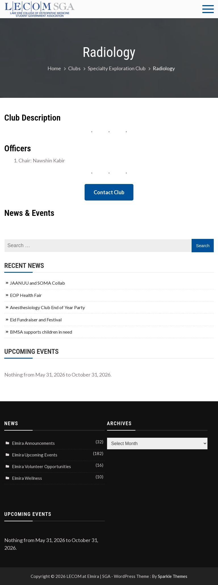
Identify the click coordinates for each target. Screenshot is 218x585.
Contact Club (109, 192)
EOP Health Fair (26, 295)
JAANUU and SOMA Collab (37, 283)
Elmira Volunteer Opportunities (41, 466)
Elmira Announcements (33, 443)
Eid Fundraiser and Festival (36, 319)
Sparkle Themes (172, 576)
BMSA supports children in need (41, 331)
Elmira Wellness (27, 478)
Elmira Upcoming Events (34, 454)
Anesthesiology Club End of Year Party (47, 307)
